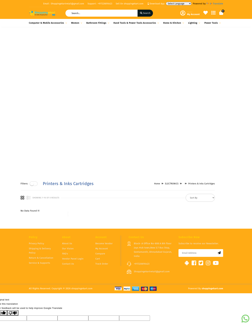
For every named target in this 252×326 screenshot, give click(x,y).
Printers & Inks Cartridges (210, 38)
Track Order (101, 224)
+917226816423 (141, 224)
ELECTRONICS (180, 38)
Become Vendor (104, 204)
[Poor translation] (12, 273)
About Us (67, 204)
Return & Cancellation (41, 218)
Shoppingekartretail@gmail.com (152, 232)
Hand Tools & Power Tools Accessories (135, 23)
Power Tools (212, 23)
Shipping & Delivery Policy (40, 211)
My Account (101, 209)
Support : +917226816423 (100, 3)
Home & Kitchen (173, 23)
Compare (100, 214)
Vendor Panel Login (72, 219)
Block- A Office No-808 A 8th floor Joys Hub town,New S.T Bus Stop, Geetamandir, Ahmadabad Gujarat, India (153, 210)
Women (76, 23)
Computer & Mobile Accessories (47, 23)
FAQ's (65, 214)
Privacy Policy (36, 204)
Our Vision (68, 209)
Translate (214, 3)
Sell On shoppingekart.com (129, 3)
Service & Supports (39, 223)
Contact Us (68, 224)
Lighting (193, 23)
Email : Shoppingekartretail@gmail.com (63, 3)
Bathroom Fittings (97, 23)
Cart (97, 219)
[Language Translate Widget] (178, 3)
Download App (156, 3)
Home (165, 38)
